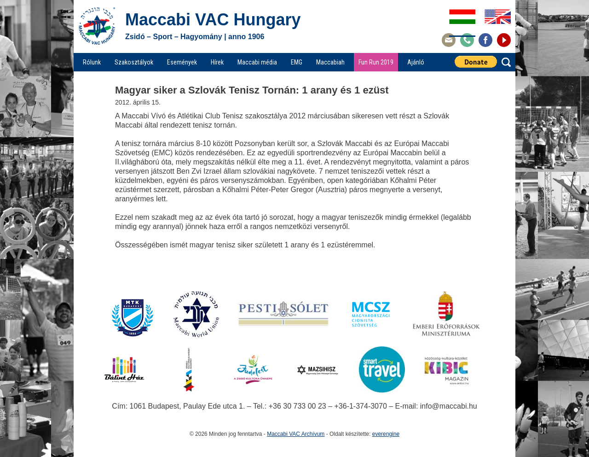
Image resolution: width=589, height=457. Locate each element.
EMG (296, 62)
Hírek (217, 62)
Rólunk (92, 62)
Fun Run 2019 (375, 62)
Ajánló (415, 62)
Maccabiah (330, 62)
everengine (385, 434)
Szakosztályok (134, 62)
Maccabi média (257, 62)
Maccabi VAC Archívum (295, 434)
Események (182, 62)
